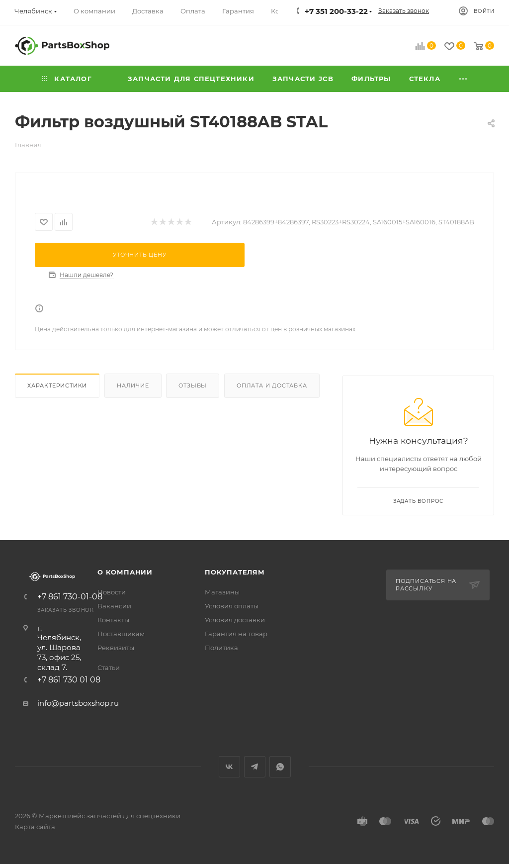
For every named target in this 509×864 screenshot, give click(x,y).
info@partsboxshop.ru (78, 703)
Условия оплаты (231, 606)
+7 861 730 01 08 (68, 680)
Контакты (113, 620)
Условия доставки (235, 620)
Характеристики (57, 385)
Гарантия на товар (236, 634)
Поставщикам (121, 634)
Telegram (254, 766)
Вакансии (114, 606)
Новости (111, 592)
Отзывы (192, 385)
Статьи (108, 668)
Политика (221, 648)
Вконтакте (229, 766)
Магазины (222, 592)
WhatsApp (280, 766)
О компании (125, 572)
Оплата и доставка (272, 385)
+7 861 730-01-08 (69, 597)
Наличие (133, 385)
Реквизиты (115, 648)
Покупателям (235, 572)
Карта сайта (35, 827)
